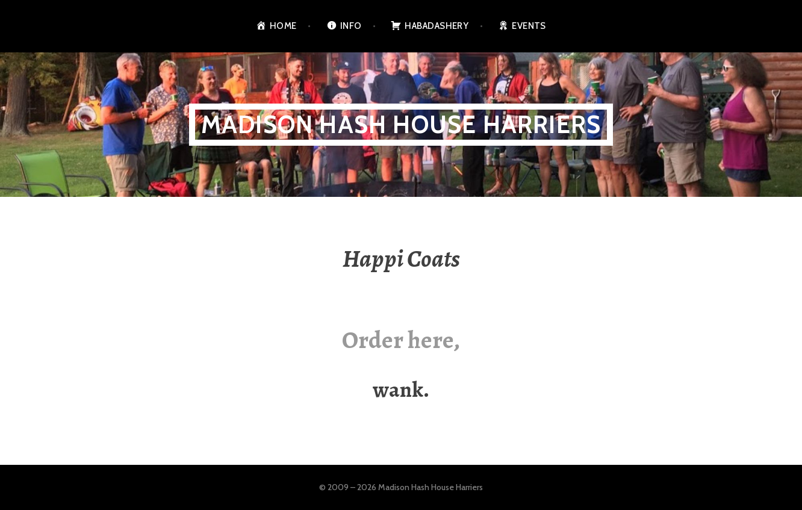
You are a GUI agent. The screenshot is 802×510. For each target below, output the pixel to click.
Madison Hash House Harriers (401, 124)
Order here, (401, 339)
